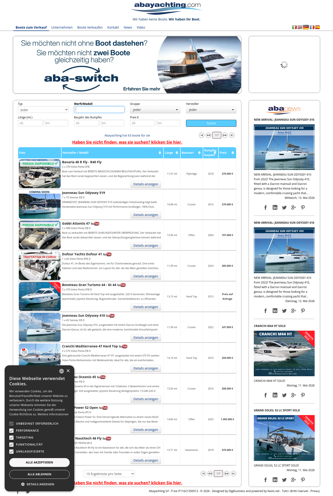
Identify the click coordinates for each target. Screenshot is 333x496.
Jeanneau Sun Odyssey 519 (83, 192)
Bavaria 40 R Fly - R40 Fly (81, 162)
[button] (39, 484)
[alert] (39, 428)
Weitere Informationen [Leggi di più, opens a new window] (53, 414)
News (128, 27)
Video (141, 27)
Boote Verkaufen (90, 27)
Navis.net (274, 491)
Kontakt (113, 27)
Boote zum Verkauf (31, 27)
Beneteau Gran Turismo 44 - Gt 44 (89, 285)
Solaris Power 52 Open (80, 407)
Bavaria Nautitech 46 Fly (81, 438)
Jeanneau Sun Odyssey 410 (83, 315)
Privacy (315, 491)
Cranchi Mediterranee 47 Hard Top (90, 346)
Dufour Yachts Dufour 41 (82, 254)
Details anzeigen (146, 184)
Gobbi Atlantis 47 (76, 223)
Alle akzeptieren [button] (39, 462)
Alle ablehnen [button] (39, 474)
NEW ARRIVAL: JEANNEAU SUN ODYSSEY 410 (284, 120)
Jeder (155, 109)
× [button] (68, 371)
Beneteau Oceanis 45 (79, 377)
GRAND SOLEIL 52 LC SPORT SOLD (277, 410)
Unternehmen (62, 27)
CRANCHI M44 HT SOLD (270, 326)
